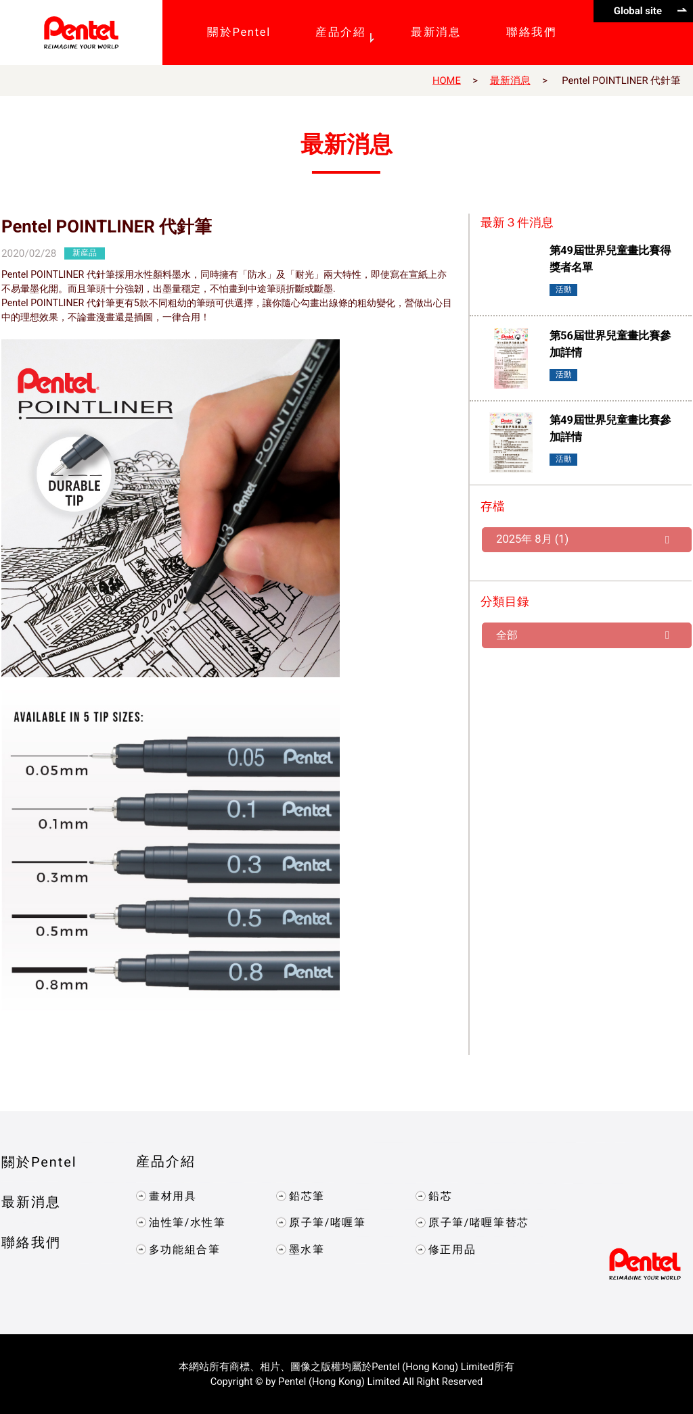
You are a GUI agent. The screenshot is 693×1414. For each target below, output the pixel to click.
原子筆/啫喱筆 (326, 1222)
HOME (446, 80)
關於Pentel (39, 1161)
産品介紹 (166, 1161)
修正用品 (452, 1248)
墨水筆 (306, 1248)
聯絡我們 (31, 1242)
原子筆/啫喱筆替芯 (478, 1222)
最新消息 (510, 80)
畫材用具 (172, 1195)
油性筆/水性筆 (187, 1221)
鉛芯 (440, 1195)
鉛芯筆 (306, 1195)
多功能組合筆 (185, 1248)
